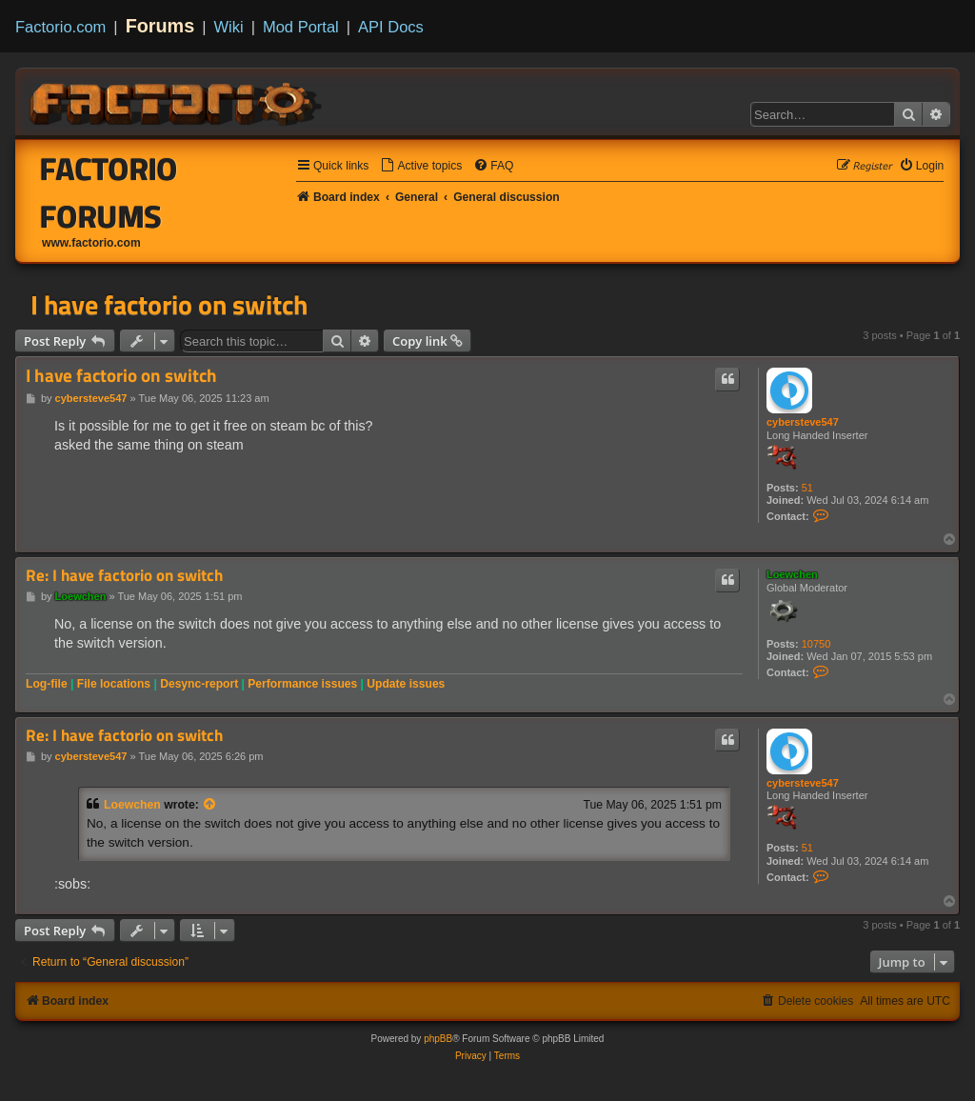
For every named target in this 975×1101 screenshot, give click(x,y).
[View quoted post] (210, 804)
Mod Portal (301, 26)
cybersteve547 (802, 422)
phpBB (438, 1038)
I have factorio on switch (169, 305)
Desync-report (199, 684)
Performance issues (302, 684)
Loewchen (792, 574)
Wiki (229, 26)
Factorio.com (60, 26)
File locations (113, 684)
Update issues (406, 684)
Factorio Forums (109, 192)
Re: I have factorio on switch (124, 576)
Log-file (47, 684)
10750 (816, 644)
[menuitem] (421, 166)
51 (807, 487)
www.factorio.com (91, 243)
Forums (160, 25)
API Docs (391, 26)
